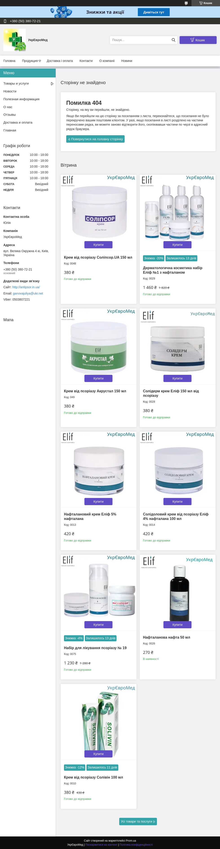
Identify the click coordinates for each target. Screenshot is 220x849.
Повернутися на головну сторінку (97, 139)
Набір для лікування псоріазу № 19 (95, 648)
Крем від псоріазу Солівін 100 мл (93, 777)
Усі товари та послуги (136, 821)
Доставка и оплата (17, 122)
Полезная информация (21, 99)
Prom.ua (131, 840)
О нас (7, 107)
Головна (9, 61)
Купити (99, 245)
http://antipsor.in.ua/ (26, 287)
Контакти (85, 61)
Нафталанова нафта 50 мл (166, 637)
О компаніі (107, 61)
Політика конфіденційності (136, 844)
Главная (9, 130)
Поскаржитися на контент (101, 844)
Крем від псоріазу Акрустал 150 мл (95, 391)
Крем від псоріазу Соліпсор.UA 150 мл (98, 257)
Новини (126, 61)
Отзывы (9, 114)
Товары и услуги (16, 83)
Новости (9, 91)
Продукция (30, 61)
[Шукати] (173, 40)
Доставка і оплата (60, 61)
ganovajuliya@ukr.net (28, 293)
